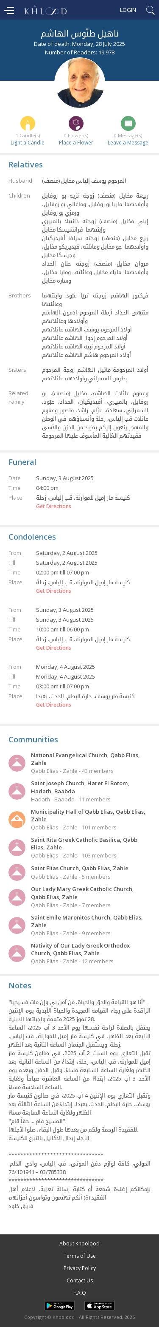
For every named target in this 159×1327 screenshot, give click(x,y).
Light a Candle (28, 142)
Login (128, 10)
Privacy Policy (80, 1268)
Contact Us (80, 1280)
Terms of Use (80, 1255)
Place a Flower (76, 142)
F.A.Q (79, 1292)
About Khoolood (79, 1243)
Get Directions (53, 506)
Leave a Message (128, 142)
